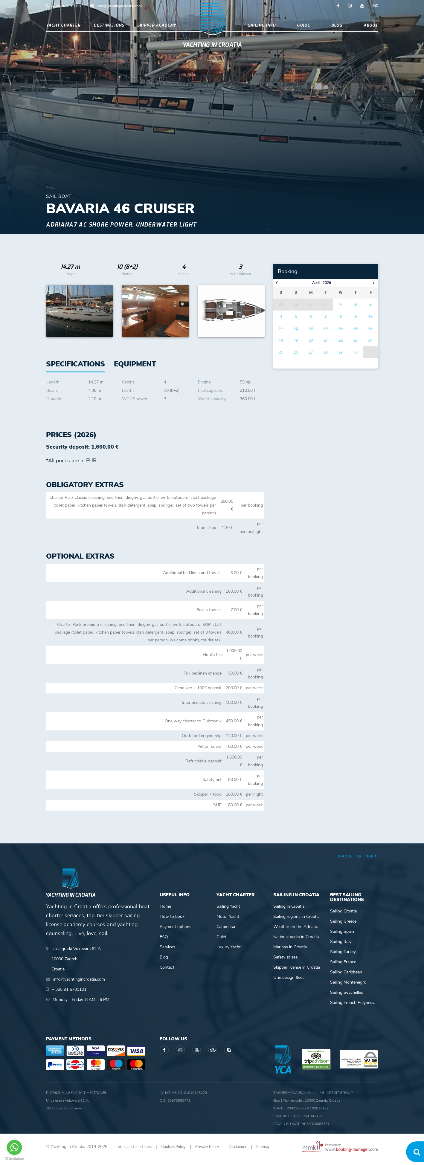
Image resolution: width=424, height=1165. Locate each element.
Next (257, 316)
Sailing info (262, 27)
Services (167, 952)
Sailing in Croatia (288, 911)
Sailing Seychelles (346, 997)
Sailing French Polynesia (352, 1007)
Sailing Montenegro (348, 987)
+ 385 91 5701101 (67, 6)
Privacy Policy (215, 1152)
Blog (336, 27)
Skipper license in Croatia (296, 972)
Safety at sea (285, 962)
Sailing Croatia (343, 916)
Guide (303, 27)
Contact (167, 972)
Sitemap (273, 1152)
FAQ (164, 942)
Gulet (221, 942)
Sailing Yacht (228, 911)
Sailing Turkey (343, 957)
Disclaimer (246, 1152)
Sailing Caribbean (346, 977)
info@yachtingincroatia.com (119, 6)
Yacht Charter (63, 27)
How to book (172, 921)
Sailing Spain (342, 936)
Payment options (175, 932)
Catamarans (227, 932)
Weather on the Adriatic (295, 932)
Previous (54, 316)
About (371, 27)
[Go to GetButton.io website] (14, 1159)
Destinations (109, 27)
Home (165, 911)
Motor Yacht (227, 921)
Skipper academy (156, 27)
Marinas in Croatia (290, 952)
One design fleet (288, 982)
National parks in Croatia (296, 942)
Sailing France (343, 967)
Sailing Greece (343, 926)
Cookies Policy (178, 1152)
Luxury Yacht (228, 952)
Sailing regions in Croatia (296, 921)
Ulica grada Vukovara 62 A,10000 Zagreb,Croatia (76, 964)
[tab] (135, 369)
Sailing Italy (340, 947)
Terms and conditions (136, 1152)
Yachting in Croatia (212, 52)
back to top (358, 861)
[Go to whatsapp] (14, 1147)
